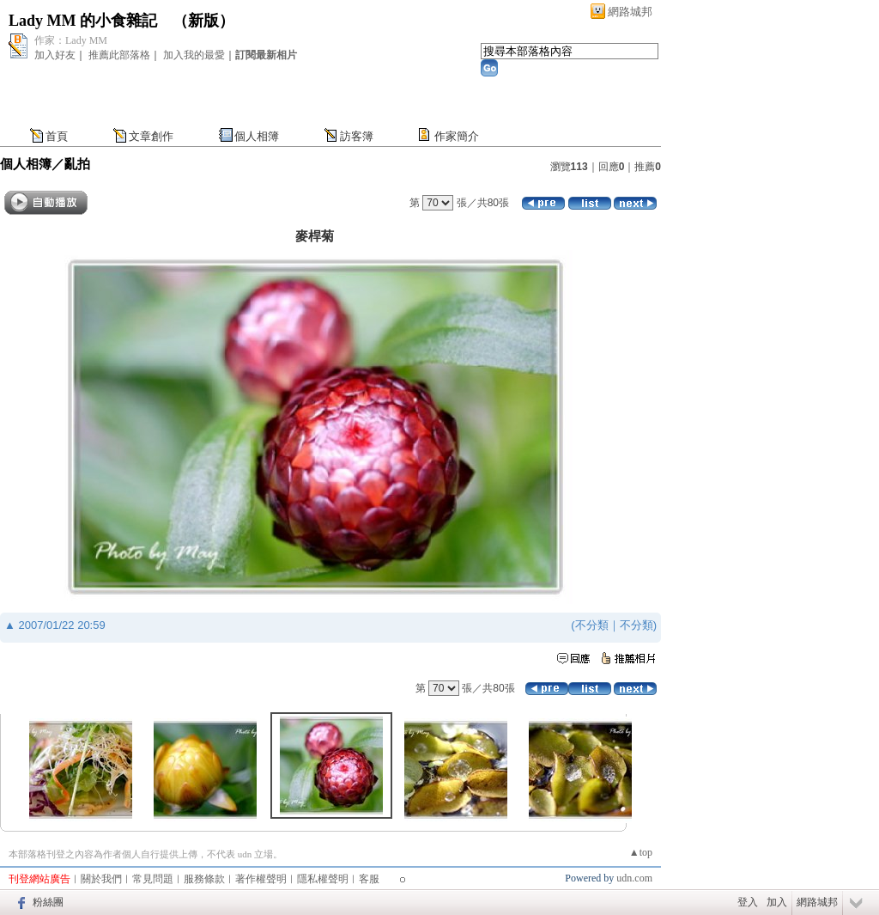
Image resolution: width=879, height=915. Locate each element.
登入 (747, 902)
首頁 (56, 136)
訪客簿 (356, 136)
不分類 (592, 625)
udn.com (634, 878)
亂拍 (77, 163)
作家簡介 (456, 136)
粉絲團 (48, 902)
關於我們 (101, 879)
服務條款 (204, 879)
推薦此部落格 (119, 55)
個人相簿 (256, 136)
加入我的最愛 (194, 55)
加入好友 (55, 55)
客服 (369, 879)
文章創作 (151, 136)
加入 (777, 902)
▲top (640, 852)
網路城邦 (630, 11)
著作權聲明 (261, 879)
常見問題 (152, 879)
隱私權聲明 (323, 879)
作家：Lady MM (70, 40)
